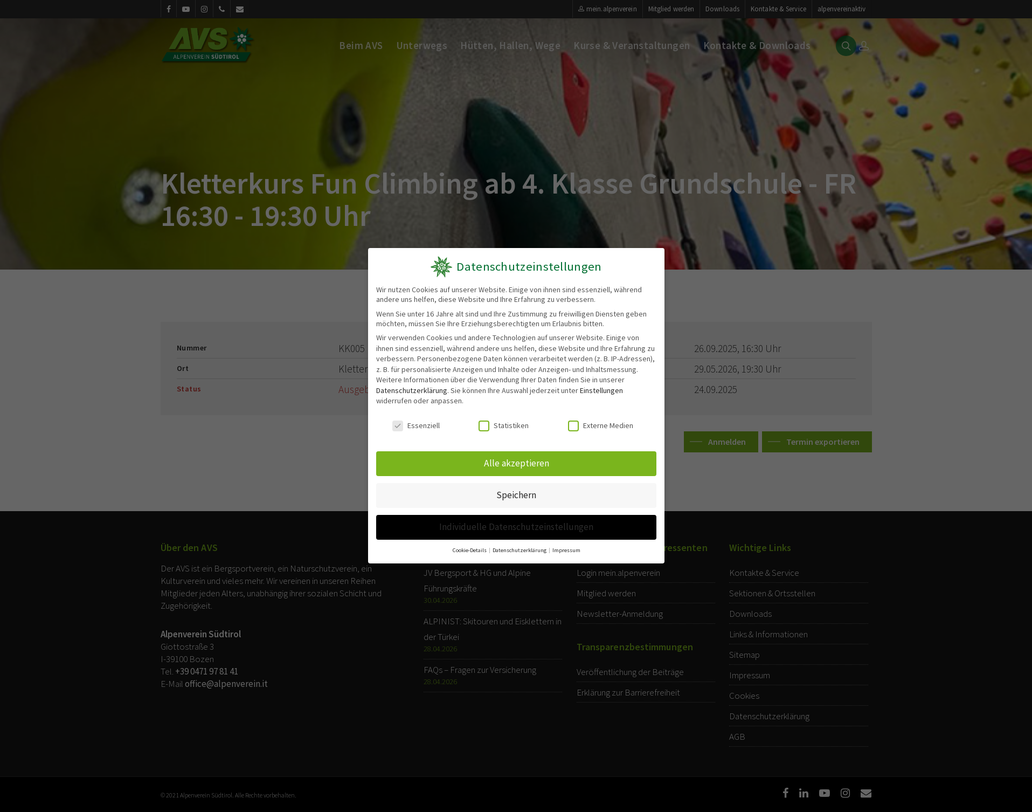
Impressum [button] (565, 548)
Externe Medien (600, 426)
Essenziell (416, 426)
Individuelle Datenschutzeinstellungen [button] (516, 525)
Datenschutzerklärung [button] (519, 548)
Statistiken (504, 426)
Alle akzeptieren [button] (515, 463)
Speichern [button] (516, 494)
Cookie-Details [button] (470, 548)
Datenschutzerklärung (411, 390)
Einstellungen (601, 390)
